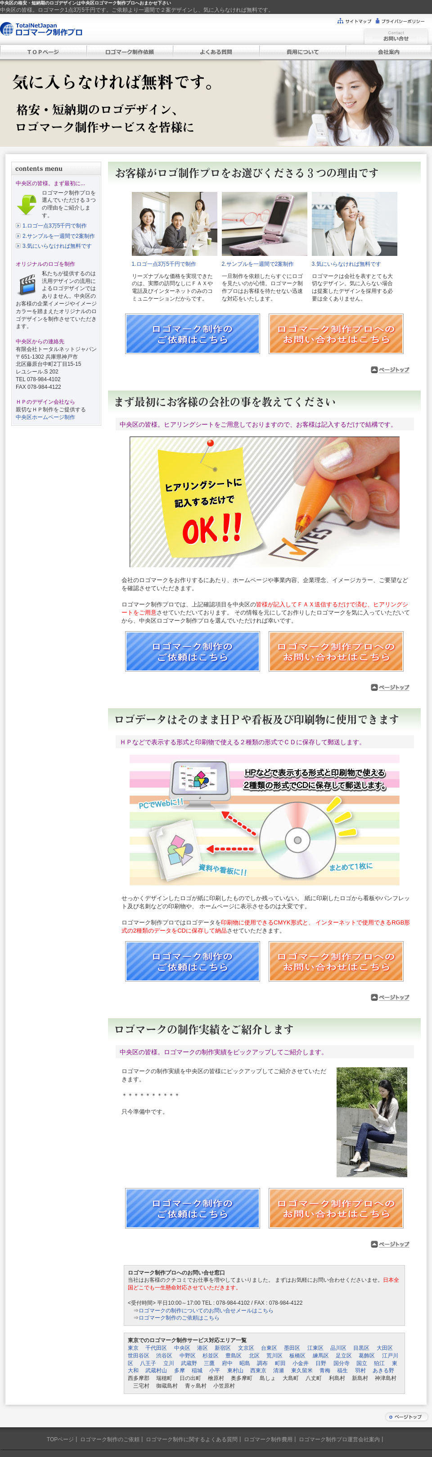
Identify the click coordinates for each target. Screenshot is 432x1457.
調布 (262, 1363)
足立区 (344, 1355)
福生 (342, 1370)
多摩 (179, 1370)
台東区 (269, 1348)
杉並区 (210, 1355)
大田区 (385, 1348)
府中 (227, 1363)
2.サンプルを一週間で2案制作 (58, 236)
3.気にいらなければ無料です (57, 246)
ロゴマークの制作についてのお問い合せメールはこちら (206, 1310)
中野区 (188, 1355)
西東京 (258, 1370)
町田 (280, 1363)
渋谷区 (164, 1355)
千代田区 (156, 1348)
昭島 (244, 1363)
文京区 (246, 1348)
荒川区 (274, 1355)
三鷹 (209, 1363)
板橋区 (297, 1355)
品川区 (338, 1348)
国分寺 (341, 1363)
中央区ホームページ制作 (45, 417)
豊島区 (233, 1355)
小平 (214, 1370)
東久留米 (302, 1370)
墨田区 (292, 1348)
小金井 (300, 1363)
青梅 (325, 1370)
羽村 (360, 1370)
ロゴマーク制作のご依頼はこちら (179, 1318)
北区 (254, 1355)
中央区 (182, 1348)
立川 (168, 1363)
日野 (320, 1363)
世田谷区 (138, 1355)
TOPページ (60, 1439)
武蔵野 (189, 1363)
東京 (133, 1348)
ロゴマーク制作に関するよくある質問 (192, 1439)
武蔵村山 (156, 1370)
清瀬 (278, 1370)
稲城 (197, 1370)
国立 (361, 1363)
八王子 (148, 1363)
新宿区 (223, 1348)
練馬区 (321, 1355)
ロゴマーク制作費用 (268, 1439)
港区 (202, 1348)
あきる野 (383, 1370)
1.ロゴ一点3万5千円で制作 (54, 226)
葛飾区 (367, 1355)
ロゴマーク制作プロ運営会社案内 (339, 1439)
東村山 (235, 1370)
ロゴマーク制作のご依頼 (110, 1439)
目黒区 (361, 1348)
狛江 (379, 1363)
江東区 (315, 1348)
